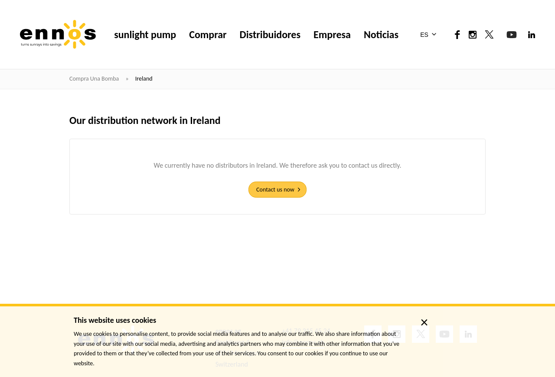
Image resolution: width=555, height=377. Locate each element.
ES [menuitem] (424, 34)
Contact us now (275, 189)
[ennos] (58, 34)
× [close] (424, 322)
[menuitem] (430, 34)
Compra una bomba (94, 78)
